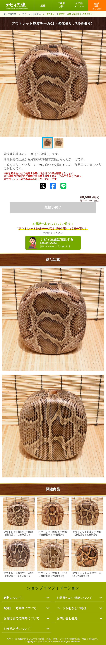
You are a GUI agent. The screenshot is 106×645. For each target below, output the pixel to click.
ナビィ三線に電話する (59, 243)
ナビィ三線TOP (9, 14)
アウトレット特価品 (31, 14)
